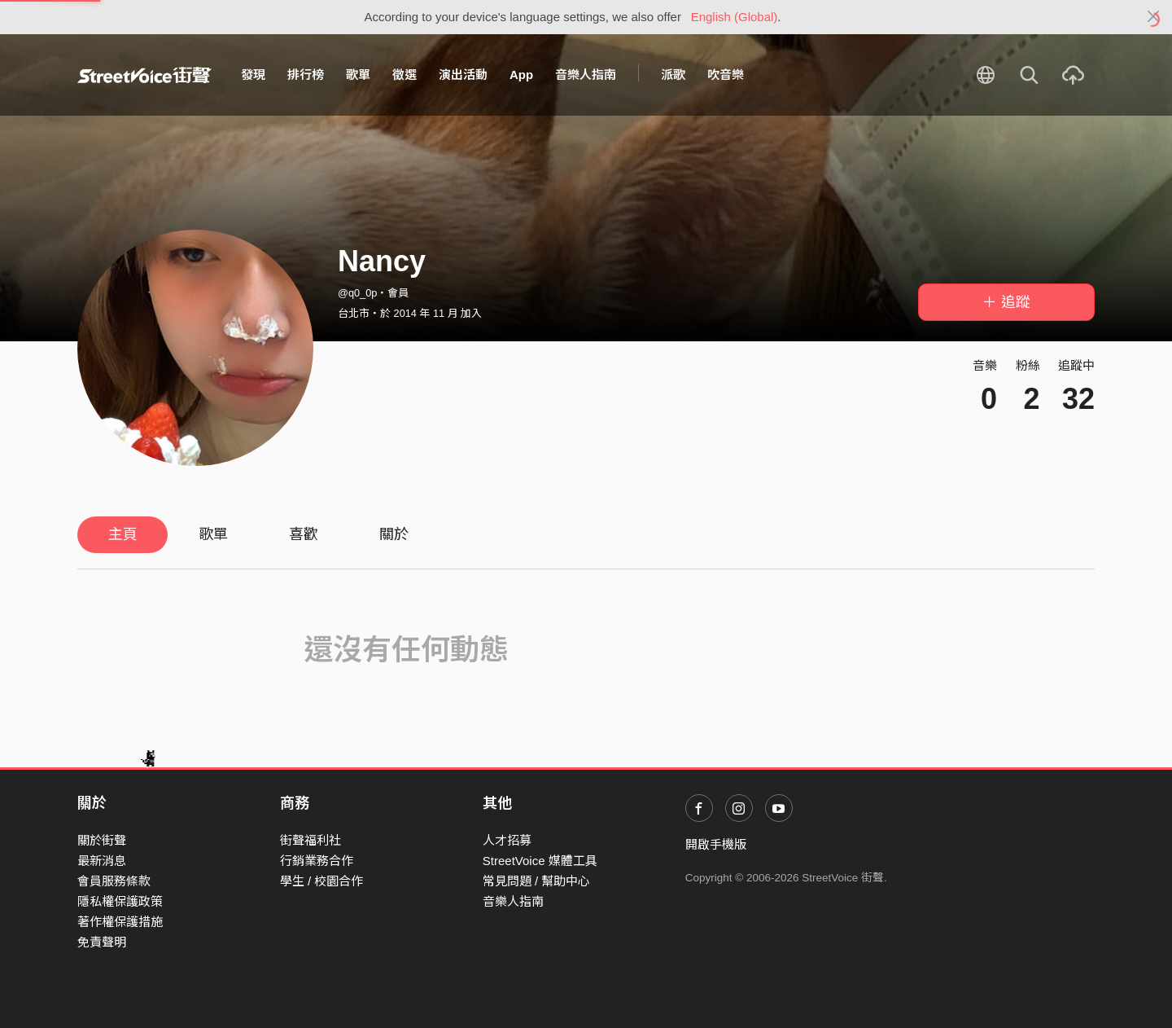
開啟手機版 (715, 844)
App (521, 74)
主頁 (123, 534)
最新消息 (101, 861)
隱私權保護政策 (120, 901)
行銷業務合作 (316, 861)
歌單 (358, 74)
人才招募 (507, 840)
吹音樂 (725, 74)
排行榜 (305, 74)
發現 (253, 74)
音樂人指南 (585, 74)
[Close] (1153, 17)
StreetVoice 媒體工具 (540, 861)
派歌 (673, 74)
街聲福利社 (310, 840)
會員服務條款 (114, 881)
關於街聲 (101, 840)
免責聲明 (101, 942)
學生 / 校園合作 (322, 881)
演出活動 (463, 74)
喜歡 (303, 534)
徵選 (404, 74)
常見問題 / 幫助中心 (537, 881)
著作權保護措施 (120, 922)
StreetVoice (144, 75)
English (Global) (734, 17)
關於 (394, 534)
